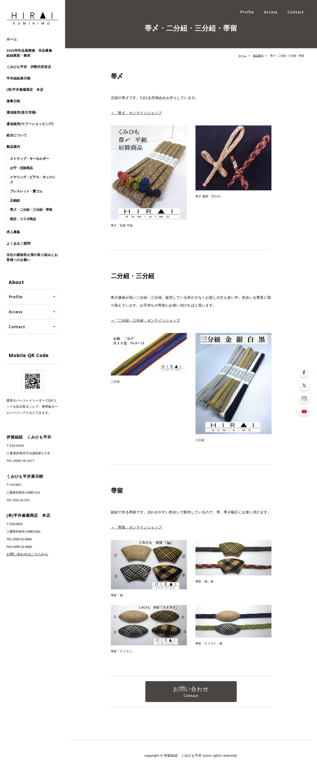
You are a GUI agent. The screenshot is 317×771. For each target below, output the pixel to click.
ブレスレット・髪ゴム (26, 191)
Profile (247, 12)
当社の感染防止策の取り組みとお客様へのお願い (32, 257)
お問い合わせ (191, 689)
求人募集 (13, 232)
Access (271, 12)
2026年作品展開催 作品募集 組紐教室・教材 (31, 53)
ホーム (12, 39)
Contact (295, 12)
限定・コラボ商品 (23, 219)
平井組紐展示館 (19, 78)
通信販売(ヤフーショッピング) (30, 124)
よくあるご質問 (19, 243)
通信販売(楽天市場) (21, 112)
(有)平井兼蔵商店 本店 (25, 89)
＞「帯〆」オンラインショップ (136, 113)
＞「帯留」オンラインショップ (136, 527)
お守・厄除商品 (21, 168)
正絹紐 (15, 200)
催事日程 (13, 101)
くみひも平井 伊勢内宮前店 (29, 67)
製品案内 (13, 146)
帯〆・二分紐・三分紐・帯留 (31, 209)
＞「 (145, 320)
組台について (17, 135)
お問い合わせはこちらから (27, 554)
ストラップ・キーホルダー (29, 158)
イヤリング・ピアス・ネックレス (33, 179)
